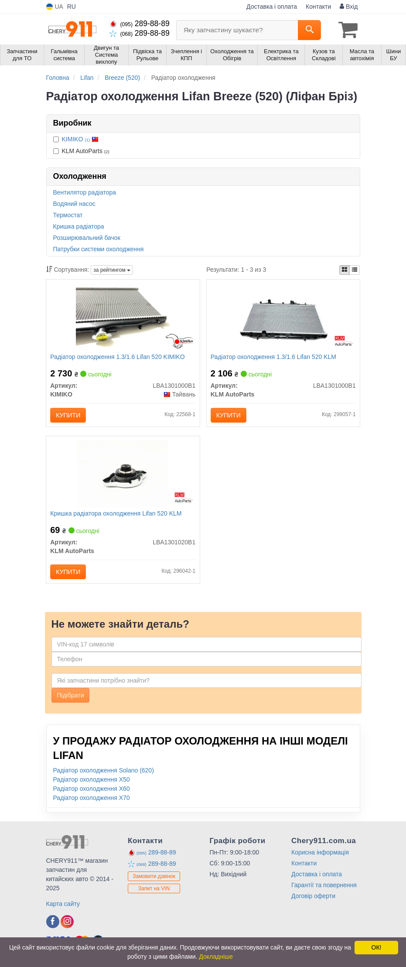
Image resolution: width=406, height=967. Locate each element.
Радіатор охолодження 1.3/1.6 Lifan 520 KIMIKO (118, 357)
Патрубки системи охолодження (98, 248)
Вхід (349, 6)
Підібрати (70, 697)
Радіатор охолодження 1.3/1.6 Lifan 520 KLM (274, 357)
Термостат (68, 214)
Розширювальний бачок (86, 237)
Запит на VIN (154, 890)
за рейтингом (111, 270)
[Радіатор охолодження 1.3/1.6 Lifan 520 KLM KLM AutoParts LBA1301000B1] (283, 317)
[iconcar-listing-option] (354, 269)
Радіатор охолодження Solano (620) (103, 772)
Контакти (318, 6)
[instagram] (67, 923)
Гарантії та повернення (324, 886)
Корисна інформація (320, 854)
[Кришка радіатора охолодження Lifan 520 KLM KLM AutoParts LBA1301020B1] (123, 474)
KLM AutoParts (81, 150)
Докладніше (216, 956)
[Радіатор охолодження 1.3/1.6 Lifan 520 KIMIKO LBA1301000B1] (123, 317)
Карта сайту (63, 905)
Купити (68, 415)
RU (71, 6)
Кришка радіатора (78, 225)
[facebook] (52, 923)
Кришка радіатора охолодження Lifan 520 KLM (116, 514)
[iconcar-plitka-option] (344, 269)
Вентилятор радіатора (84, 191)
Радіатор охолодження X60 (91, 790)
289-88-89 (139, 23)
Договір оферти (313, 897)
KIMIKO (80, 138)
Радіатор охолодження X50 (91, 781)
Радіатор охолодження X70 (91, 799)
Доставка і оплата (271, 6)
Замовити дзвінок (154, 878)
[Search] (309, 30)
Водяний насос (74, 203)
